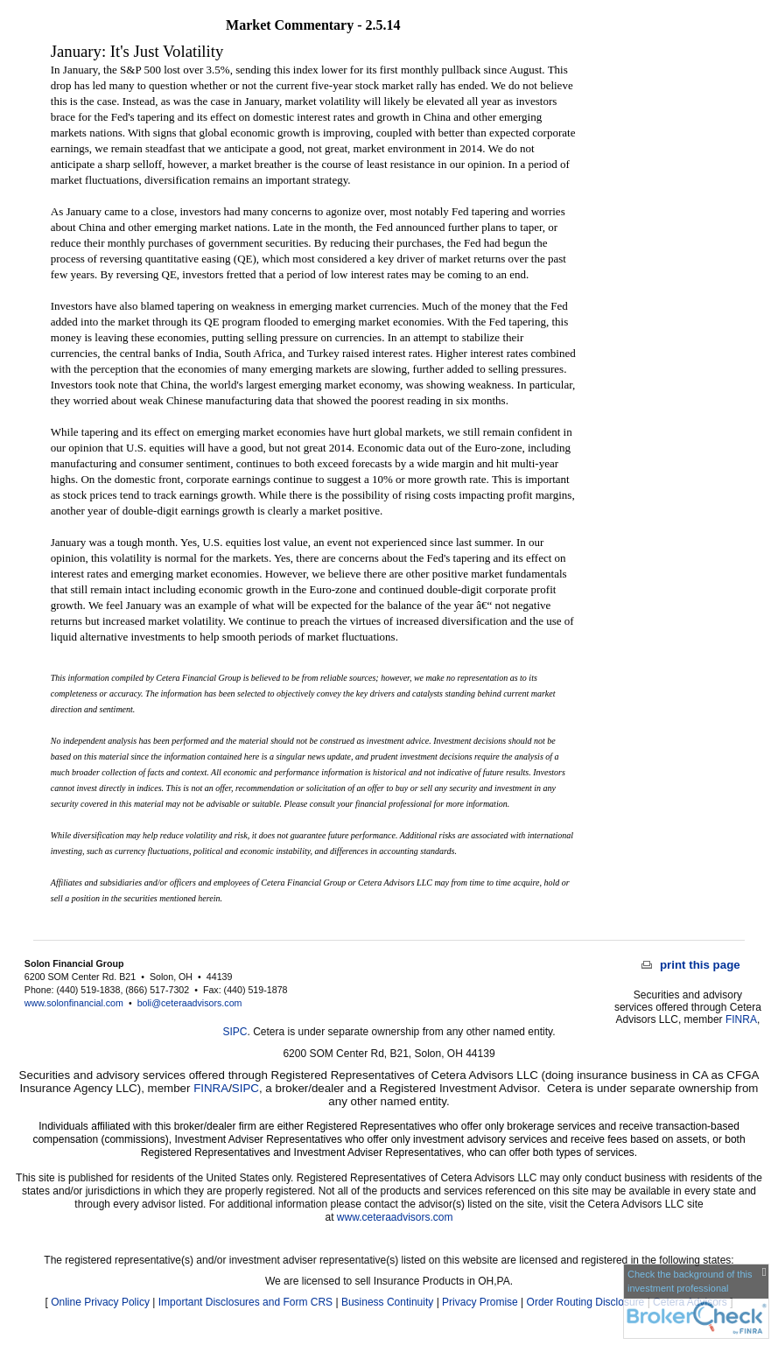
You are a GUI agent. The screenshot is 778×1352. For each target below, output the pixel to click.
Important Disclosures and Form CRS (245, 1302)
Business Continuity (387, 1302)
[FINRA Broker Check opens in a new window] (696, 1301)
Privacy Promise (480, 1302)
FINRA (741, 1019)
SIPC (235, 1032)
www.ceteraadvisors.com (395, 1217)
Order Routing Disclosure (586, 1302)
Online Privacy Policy (100, 1302)
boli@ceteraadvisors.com (189, 1003)
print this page (690, 964)
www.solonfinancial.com (74, 1003)
